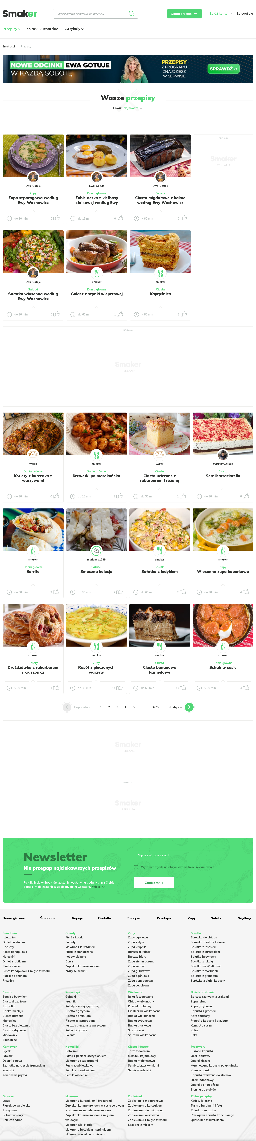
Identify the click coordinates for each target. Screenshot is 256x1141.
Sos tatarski (136, 1030)
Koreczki (8, 1070)
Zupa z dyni (136, 942)
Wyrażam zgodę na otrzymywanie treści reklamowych (174, 867)
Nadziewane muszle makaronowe (88, 1110)
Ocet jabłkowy (200, 1056)
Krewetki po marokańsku (96, 475)
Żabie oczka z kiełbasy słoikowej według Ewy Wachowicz (96, 202)
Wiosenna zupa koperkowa (223, 571)
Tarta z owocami (139, 1051)
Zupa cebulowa (138, 985)
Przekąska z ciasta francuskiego (212, 1115)
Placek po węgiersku (16, 1105)
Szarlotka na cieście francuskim (24, 1065)
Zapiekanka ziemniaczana (146, 1110)
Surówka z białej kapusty (208, 980)
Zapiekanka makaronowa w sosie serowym (94, 1105)
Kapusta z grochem (204, 1011)
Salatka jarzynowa (203, 956)
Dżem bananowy (202, 1080)
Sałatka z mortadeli (204, 971)
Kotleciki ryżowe (76, 1030)
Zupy (33, 193)
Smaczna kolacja (96, 571)
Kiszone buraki (200, 1070)
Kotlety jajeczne (201, 1101)
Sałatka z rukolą (202, 961)
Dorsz (69, 961)
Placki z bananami (15, 976)
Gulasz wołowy (13, 1115)
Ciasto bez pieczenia (16, 1025)
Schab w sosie (223, 667)
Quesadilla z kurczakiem (207, 1120)
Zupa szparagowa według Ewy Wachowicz (33, 200)
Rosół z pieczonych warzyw (96, 670)
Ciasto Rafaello (13, 1016)
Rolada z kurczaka (203, 1110)
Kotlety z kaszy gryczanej (82, 1006)
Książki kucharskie (42, 28)
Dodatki (104, 918)
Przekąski (165, 918)
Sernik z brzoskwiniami (80, 1070)
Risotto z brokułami (78, 1016)
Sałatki (33, 289)
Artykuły (74, 28)
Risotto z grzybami (78, 1011)
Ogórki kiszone (201, 1061)
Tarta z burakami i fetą (206, 1105)
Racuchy (8, 947)
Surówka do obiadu (204, 937)
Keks (194, 1035)
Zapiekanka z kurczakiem (145, 1105)
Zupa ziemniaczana (141, 961)
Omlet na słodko (14, 942)
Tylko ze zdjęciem (25, 121)
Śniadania (48, 918)
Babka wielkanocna (141, 1016)
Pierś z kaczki (74, 937)
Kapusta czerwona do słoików (211, 1075)
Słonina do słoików (203, 1089)
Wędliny (244, 918)
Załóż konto (218, 13)
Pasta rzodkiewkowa (79, 1065)
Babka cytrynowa (140, 1020)
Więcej (96, 887)
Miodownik (10, 1035)
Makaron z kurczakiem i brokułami (88, 1101)
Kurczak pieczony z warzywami (86, 1025)
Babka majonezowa (141, 1061)
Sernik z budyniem (15, 996)
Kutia (194, 1030)
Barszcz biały (137, 956)
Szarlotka (9, 1006)
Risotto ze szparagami (80, 1020)
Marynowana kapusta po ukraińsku (214, 1065)
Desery (160, 193)
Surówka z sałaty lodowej (208, 942)
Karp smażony (200, 1016)
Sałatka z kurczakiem (205, 952)
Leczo (6, 1101)
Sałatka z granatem (204, 976)
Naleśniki (9, 956)
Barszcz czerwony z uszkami (210, 996)
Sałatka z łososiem (204, 947)
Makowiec (9, 1020)
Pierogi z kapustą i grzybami (210, 1020)
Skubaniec (10, 1040)
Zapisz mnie (154, 883)
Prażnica (8, 980)
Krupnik (70, 1001)
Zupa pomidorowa (140, 980)
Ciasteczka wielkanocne (144, 1011)
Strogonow (10, 1110)
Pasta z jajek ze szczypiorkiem (85, 1056)
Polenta (70, 1035)
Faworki (8, 1056)
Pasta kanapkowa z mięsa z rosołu (26, 971)
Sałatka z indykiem (159, 571)
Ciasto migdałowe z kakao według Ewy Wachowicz (160, 200)
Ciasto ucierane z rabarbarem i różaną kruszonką (159, 480)
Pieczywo (133, 918)
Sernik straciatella (223, 475)
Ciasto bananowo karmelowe (159, 670)
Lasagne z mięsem (140, 1125)
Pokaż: (128, 108)
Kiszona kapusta (202, 1051)
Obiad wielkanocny (141, 1001)
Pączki (7, 1051)
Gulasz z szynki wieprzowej (97, 293)
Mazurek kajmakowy (142, 1056)
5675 (155, 707)
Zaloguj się (245, 13)
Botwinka (71, 1051)
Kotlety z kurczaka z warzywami (33, 478)
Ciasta (160, 289)
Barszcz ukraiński (139, 952)
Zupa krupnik (137, 947)
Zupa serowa (137, 966)
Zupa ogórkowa (138, 976)
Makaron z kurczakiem (80, 947)
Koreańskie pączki (15, 1075)
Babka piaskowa (139, 1025)
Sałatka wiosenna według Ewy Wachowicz (33, 296)
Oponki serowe (13, 1061)
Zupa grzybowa (201, 1006)
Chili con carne (12, 1120)
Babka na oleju (13, 1011)
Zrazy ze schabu (76, 971)
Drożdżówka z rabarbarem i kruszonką (33, 670)
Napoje (77, 918)
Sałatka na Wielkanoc (206, 966)
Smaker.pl (9, 46)
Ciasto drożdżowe (15, 1001)
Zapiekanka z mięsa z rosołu (147, 1120)
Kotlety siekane (75, 956)
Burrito (33, 571)
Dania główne (96, 193)
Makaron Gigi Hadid (79, 1125)
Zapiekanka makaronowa (82, 966)
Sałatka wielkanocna (142, 1035)
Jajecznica (9, 937)
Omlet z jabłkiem (14, 961)
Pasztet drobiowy (139, 1006)
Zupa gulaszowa (139, 971)
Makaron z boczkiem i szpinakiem (88, 1129)
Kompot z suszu (201, 1025)
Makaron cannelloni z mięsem (85, 1134)
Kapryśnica (160, 293)
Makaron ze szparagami (81, 1061)
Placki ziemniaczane (79, 952)
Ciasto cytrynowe (14, 1030)
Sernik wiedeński (76, 1075)
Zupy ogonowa (138, 937)
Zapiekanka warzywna (143, 1115)
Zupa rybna (198, 1001)
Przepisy (11, 28)
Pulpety (70, 942)
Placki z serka (12, 966)
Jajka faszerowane (140, 996)
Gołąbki (70, 996)
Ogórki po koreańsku (205, 1085)
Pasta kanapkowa (15, 952)
